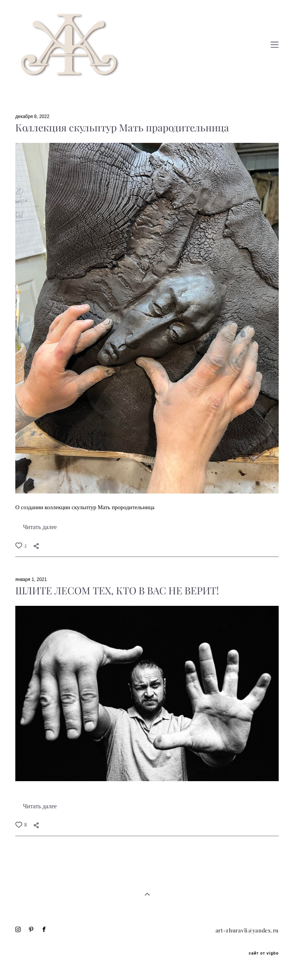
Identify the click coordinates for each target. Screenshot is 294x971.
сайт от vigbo (264, 953)
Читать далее (40, 527)
